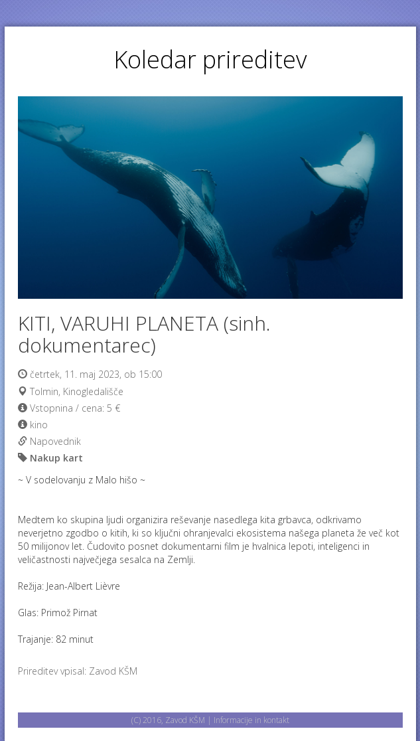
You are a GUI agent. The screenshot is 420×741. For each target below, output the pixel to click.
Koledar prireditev (210, 59)
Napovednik (55, 441)
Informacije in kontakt (251, 720)
